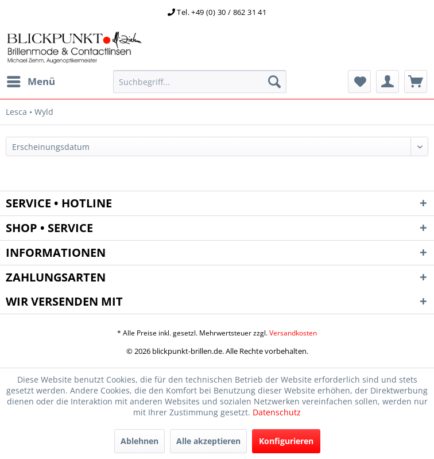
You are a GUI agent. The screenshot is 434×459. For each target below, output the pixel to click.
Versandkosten (293, 333)
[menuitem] (30, 81)
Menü (31, 80)
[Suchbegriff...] (199, 81)
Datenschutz (277, 412)
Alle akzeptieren (208, 440)
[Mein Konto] (387, 81)
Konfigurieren (286, 440)
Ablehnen (139, 440)
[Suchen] (274, 81)
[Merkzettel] (359, 81)
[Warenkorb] (415, 81)
